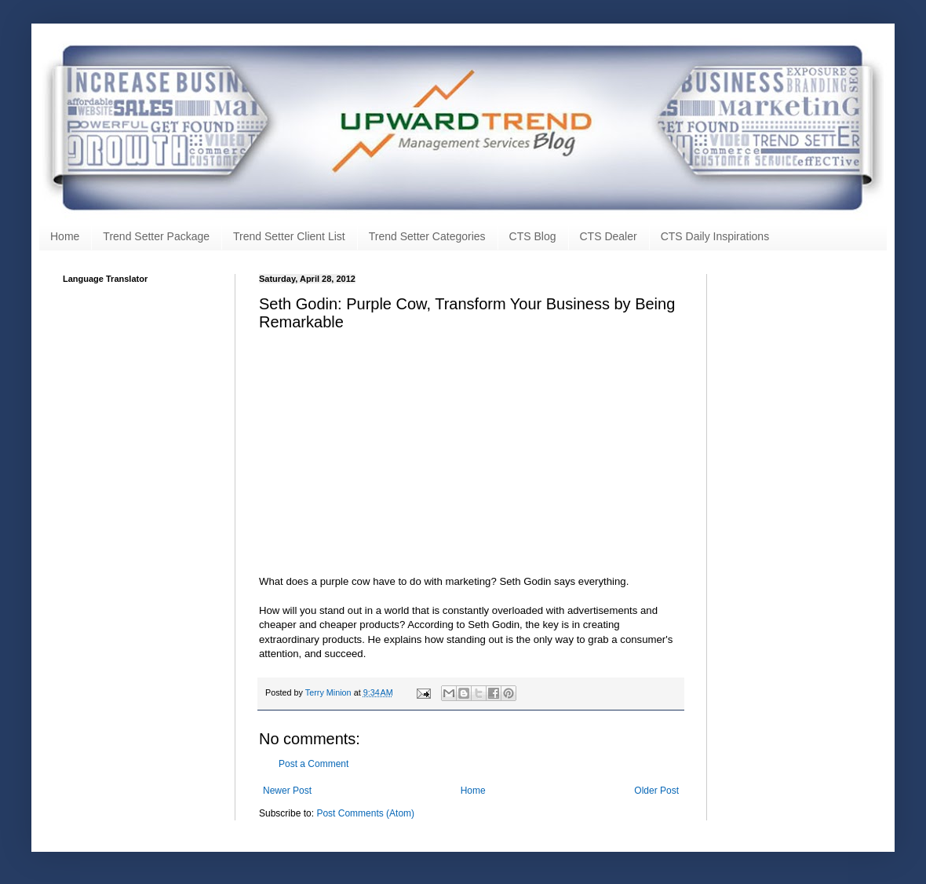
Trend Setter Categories (427, 236)
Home (64, 236)
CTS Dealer (608, 236)
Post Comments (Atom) (365, 813)
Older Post (656, 790)
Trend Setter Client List (289, 236)
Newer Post (287, 790)
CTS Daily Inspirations (715, 236)
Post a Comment (313, 763)
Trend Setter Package (156, 236)
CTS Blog (532, 236)
